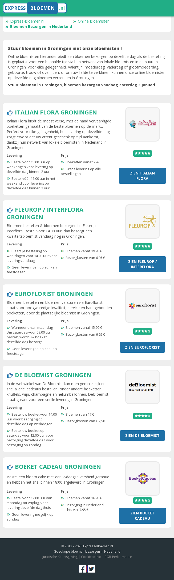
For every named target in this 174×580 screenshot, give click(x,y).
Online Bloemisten (91, 21)
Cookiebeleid (91, 557)
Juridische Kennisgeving (60, 557)
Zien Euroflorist (142, 347)
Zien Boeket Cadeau (142, 515)
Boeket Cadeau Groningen (58, 466)
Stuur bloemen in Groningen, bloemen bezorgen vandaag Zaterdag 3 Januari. (82, 84)
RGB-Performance (118, 557)
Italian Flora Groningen (56, 112)
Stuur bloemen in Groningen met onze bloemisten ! (65, 48)
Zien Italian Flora (142, 175)
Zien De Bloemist (142, 435)
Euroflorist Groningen (54, 293)
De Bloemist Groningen (53, 375)
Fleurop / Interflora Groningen (45, 213)
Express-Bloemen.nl (24, 21)
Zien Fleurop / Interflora (142, 264)
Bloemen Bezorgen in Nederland (38, 26)
